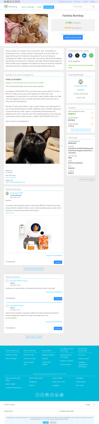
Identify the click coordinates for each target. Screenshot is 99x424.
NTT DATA (81, 353)
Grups (39, 7)
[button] (30, 164)
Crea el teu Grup (29, 353)
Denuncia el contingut (87, 179)
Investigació (79, 376)
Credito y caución (83, 356)
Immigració (55, 383)
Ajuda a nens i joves (58, 379)
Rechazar (53, 422)
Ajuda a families (57, 376)
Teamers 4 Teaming (66, 358)
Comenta (58, 260)
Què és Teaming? (28, 7)
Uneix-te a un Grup (29, 356)
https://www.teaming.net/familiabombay (80, 66)
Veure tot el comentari (54, 253)
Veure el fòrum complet (33, 335)
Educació (32, 383)
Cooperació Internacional (13, 385)
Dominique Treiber (17, 303)
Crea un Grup (49, 7)
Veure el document (11, 177)
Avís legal (45, 356)
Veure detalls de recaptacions (81, 130)
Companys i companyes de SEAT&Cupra (82, 362)
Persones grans (81, 379)
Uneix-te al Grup (73, 37)
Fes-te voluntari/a (65, 362)
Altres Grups (80, 383)
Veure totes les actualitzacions (33, 266)
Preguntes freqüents (48, 353)
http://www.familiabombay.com (15, 182)
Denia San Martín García (18, 278)
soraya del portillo (16, 193)
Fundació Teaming (11, 353)
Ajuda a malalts (10, 382)
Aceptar (46, 422)
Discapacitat (33, 379)
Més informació (45, 419)
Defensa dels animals (35, 376)
